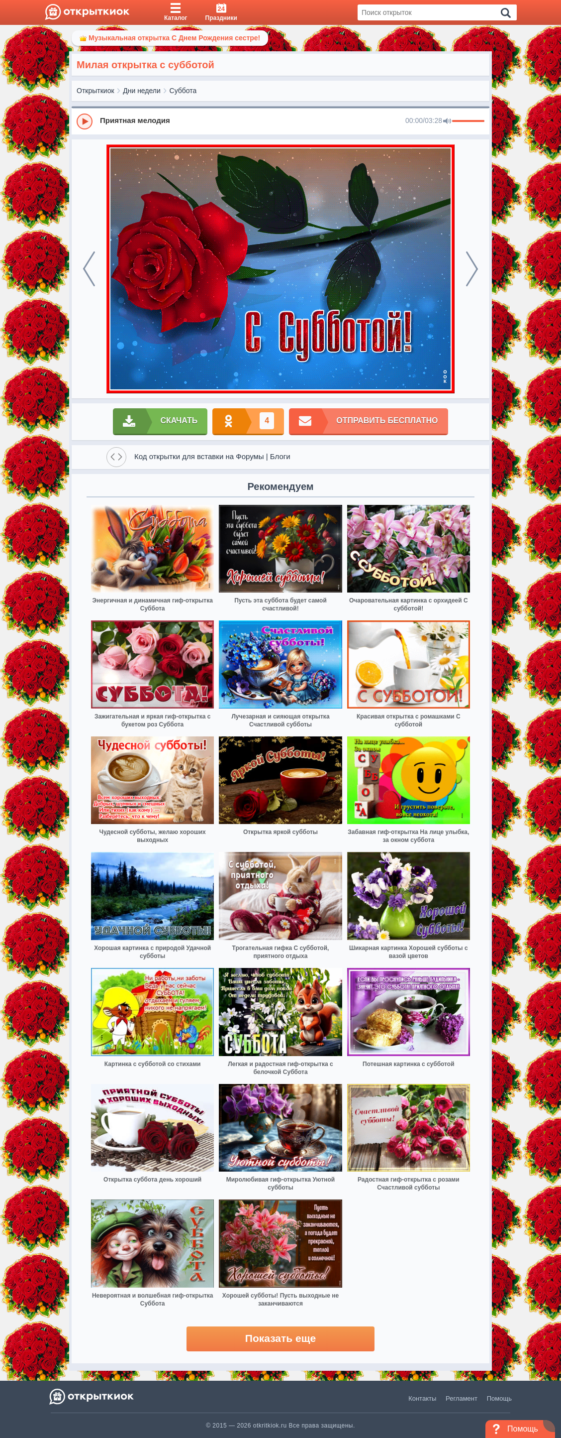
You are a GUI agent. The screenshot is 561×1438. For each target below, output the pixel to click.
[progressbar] (468, 121)
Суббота (183, 91)
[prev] (89, 268)
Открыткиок (95, 91)
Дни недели (142, 91)
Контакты (422, 1398)
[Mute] (447, 121)
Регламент (461, 1398)
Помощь (499, 1398)
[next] (472, 268)
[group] (280, 121)
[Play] (85, 121)
